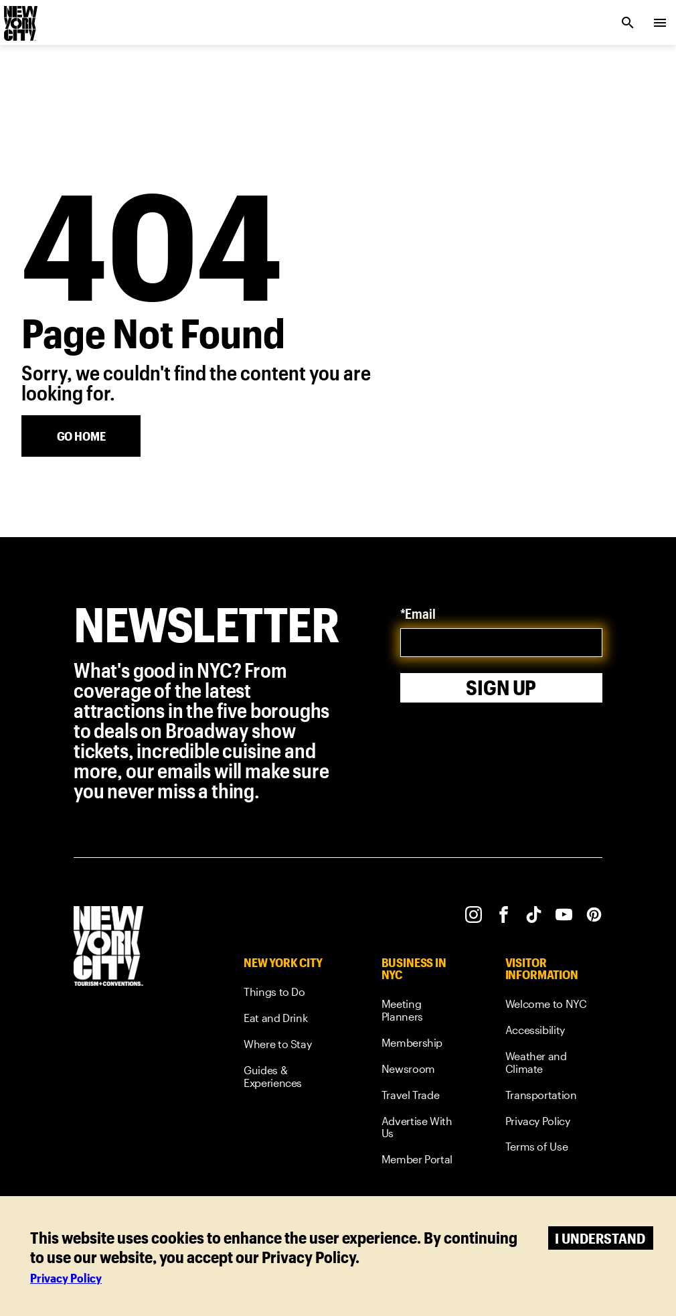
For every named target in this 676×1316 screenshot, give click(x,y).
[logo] (19, 19)
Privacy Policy (66, 1277)
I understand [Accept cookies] (600, 1238)
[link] (287, 994)
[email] (501, 642)
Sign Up (501, 687)
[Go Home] (81, 436)
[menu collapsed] (660, 23)
